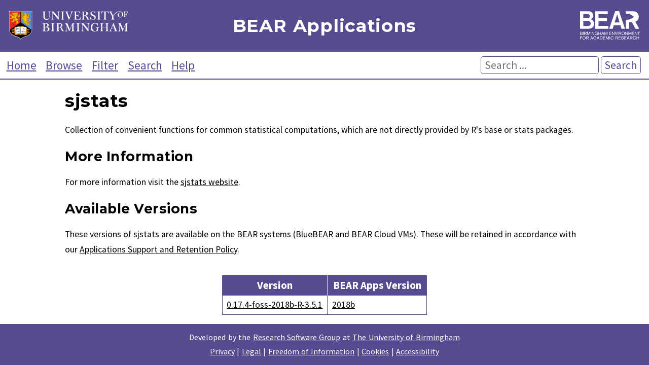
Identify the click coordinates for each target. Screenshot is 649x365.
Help (183, 65)
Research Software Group (297, 337)
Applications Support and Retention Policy (158, 249)
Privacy (222, 351)
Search (145, 65)
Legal (251, 351)
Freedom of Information (311, 351)
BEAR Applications (324, 26)
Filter (105, 65)
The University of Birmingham (405, 337)
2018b (343, 304)
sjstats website (209, 182)
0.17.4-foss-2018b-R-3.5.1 (274, 304)
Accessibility (417, 351)
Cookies (375, 351)
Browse (64, 65)
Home (22, 65)
